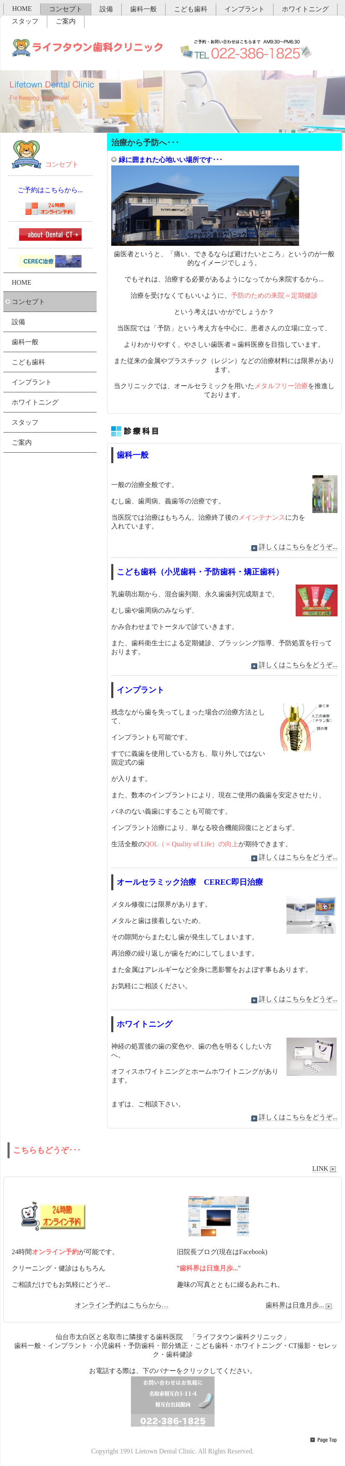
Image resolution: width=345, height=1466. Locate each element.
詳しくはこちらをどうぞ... (293, 547)
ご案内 (66, 21)
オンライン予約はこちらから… (122, 1305)
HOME (22, 8)
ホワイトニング (305, 9)
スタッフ (25, 21)
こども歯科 (190, 9)
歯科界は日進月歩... (299, 1305)
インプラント (245, 9)
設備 (106, 9)
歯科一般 (143, 9)
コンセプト (65, 9)
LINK (324, 1168)
